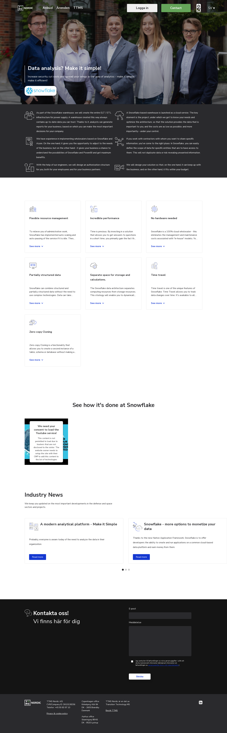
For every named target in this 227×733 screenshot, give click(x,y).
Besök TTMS (112, 710)
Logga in (142, 8)
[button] (123, 570)
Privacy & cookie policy (57, 713)
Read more (37, 557)
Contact (176, 8)
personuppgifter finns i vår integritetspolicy (163, 665)
